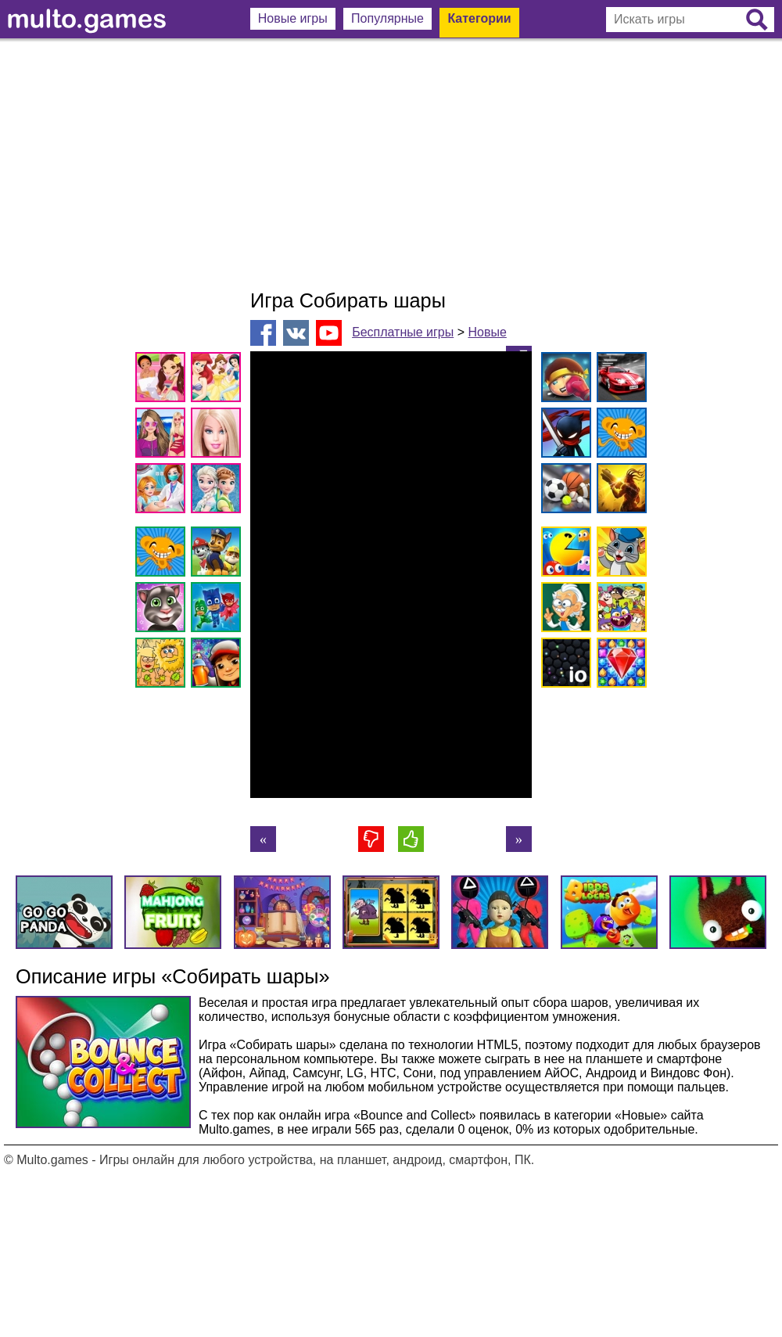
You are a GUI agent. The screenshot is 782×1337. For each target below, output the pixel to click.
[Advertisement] (391, 164)
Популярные (387, 18)
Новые (487, 332)
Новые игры (293, 18)
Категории (479, 18)
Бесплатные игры (403, 332)
